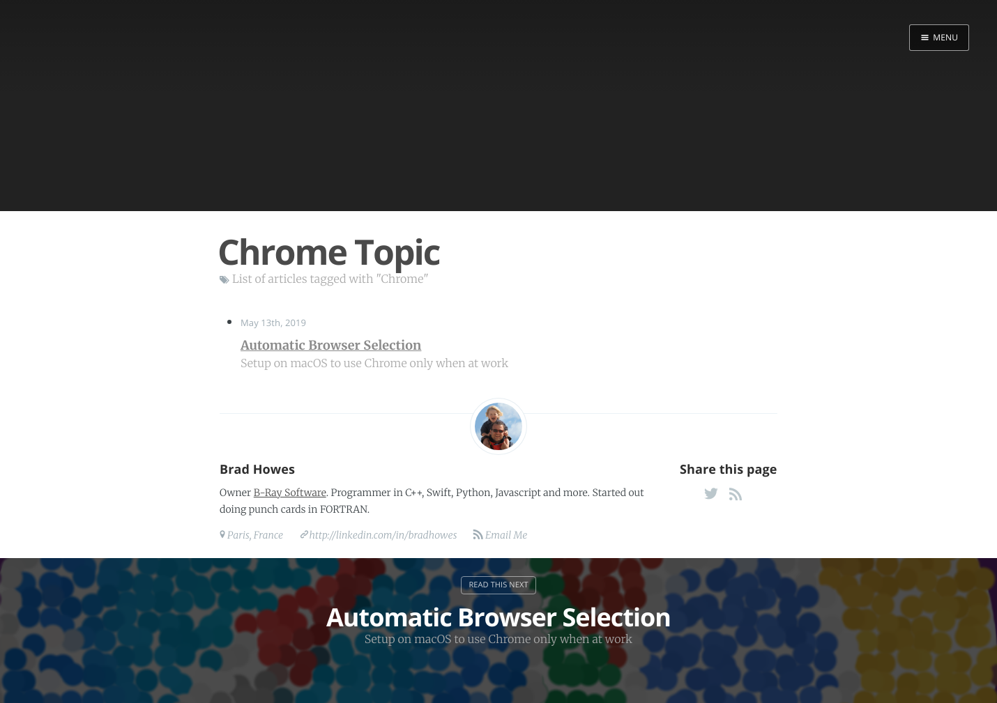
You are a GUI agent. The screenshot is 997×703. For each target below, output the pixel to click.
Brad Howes (257, 469)
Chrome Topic (329, 251)
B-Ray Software (290, 492)
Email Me (505, 535)
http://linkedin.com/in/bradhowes (383, 535)
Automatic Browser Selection (331, 345)
